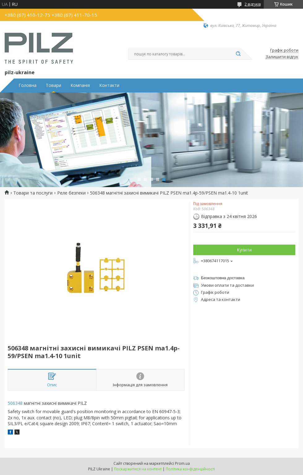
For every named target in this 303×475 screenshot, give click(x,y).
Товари (53, 85)
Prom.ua (182, 463)
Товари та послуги (33, 193)
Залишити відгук (282, 57)
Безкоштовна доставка (223, 278)
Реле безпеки (71, 193)
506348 (15, 403)
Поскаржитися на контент (138, 469)
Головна (27, 85)
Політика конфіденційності (190, 469)
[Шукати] (238, 54)
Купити (244, 250)
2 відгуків (253, 4)
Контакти (109, 85)
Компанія (80, 85)
